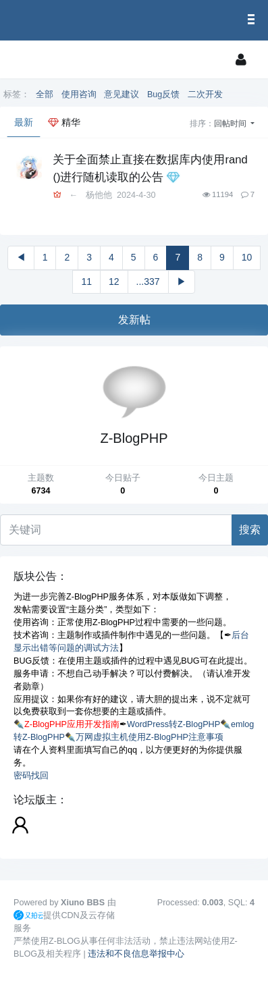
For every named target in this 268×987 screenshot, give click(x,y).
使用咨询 (79, 94)
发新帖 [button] (134, 319)
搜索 (250, 529)
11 (86, 281)
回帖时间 (231, 123)
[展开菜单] (30, 59)
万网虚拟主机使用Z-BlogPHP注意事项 (149, 737)
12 (114, 281)
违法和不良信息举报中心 (136, 954)
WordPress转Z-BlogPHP (173, 724)
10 (247, 257)
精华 (64, 122)
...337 (148, 281)
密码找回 (31, 775)
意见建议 (121, 94)
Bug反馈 (163, 94)
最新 (23, 122)
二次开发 (205, 94)
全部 (44, 94)
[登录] (241, 59)
